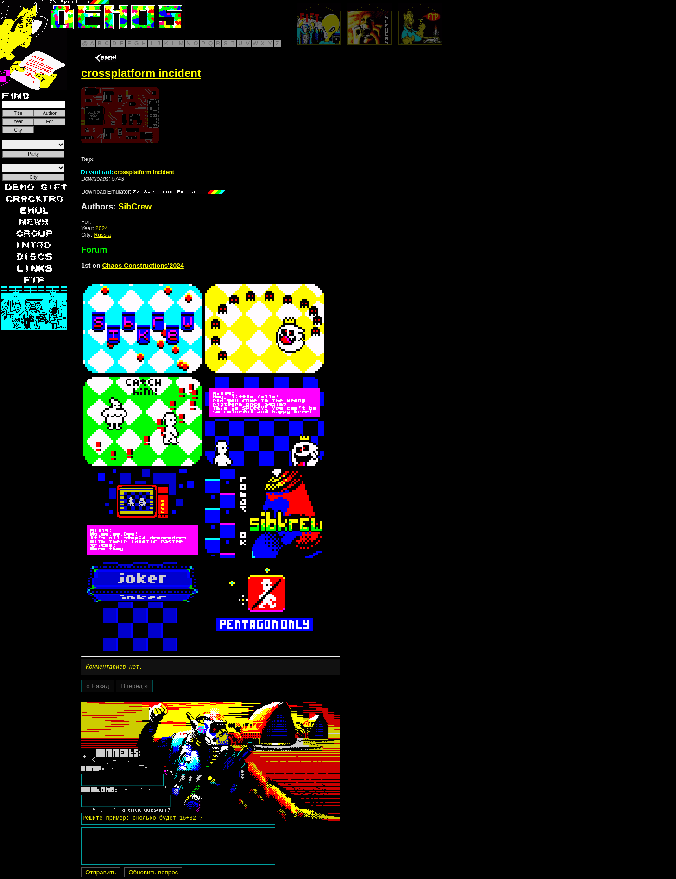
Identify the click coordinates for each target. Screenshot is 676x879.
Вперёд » (134, 687)
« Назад (97, 687)
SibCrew (135, 206)
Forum (94, 249)
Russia (102, 235)
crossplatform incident (127, 172)
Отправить (100, 873)
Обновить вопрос (153, 873)
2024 (101, 228)
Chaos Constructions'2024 (142, 265)
